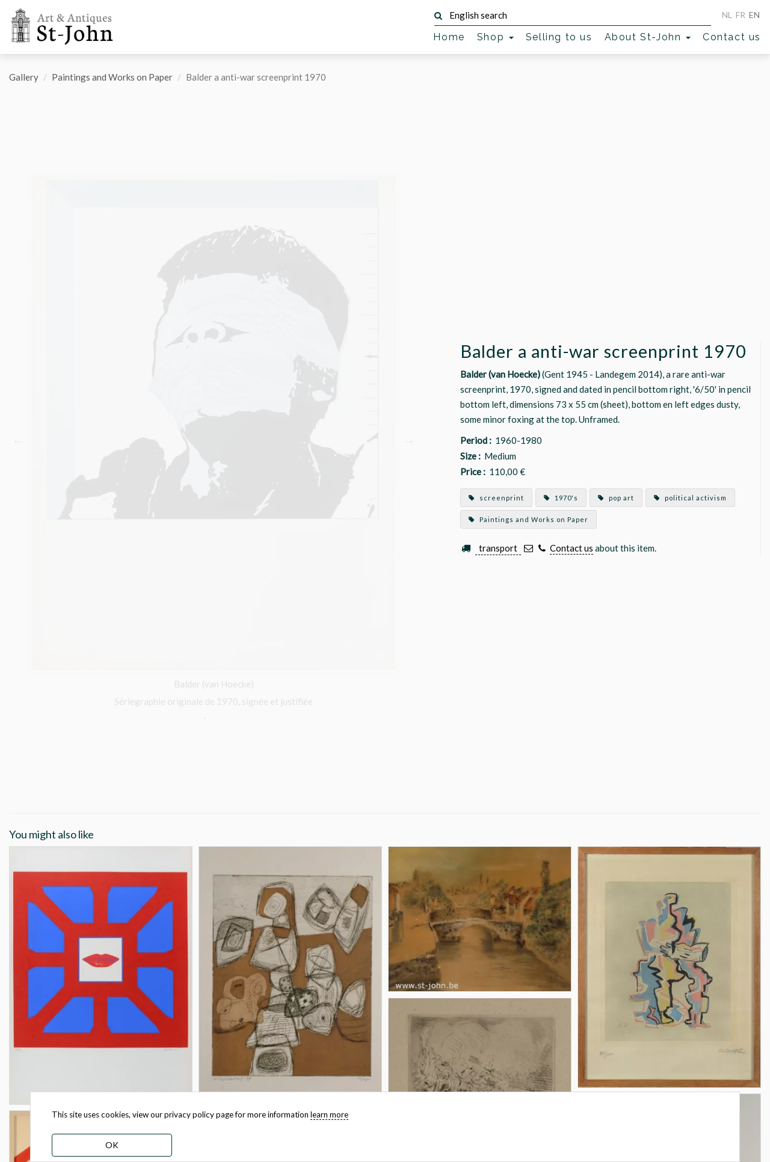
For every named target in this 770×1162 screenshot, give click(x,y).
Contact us (732, 37)
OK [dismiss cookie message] (112, 1145)
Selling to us (559, 37)
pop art (616, 498)
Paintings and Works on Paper (112, 77)
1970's (561, 498)
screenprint (496, 498)
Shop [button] (495, 37)
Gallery (23, 77)
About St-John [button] (648, 37)
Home (448, 37)
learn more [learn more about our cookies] (329, 1114)
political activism (690, 498)
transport (498, 548)
